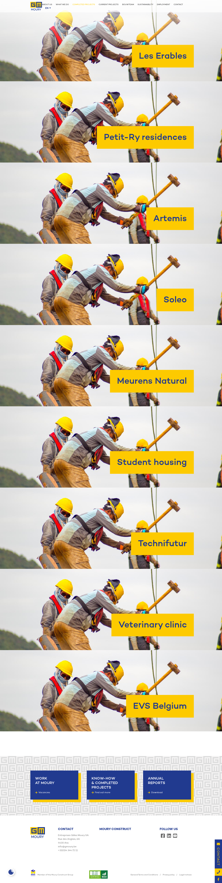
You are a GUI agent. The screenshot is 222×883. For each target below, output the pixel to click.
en (48, 8)
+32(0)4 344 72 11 (68, 850)
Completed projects (83, 4)
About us (47, 4)
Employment (163, 4)
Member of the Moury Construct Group (51, 874)
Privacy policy (169, 874)
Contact (178, 4)
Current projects (109, 4)
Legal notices (185, 874)
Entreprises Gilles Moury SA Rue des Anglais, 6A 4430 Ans (73, 839)
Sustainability (145, 4)
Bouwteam (128, 4)
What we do (62, 4)
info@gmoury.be (67, 846)
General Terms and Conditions (144, 874)
